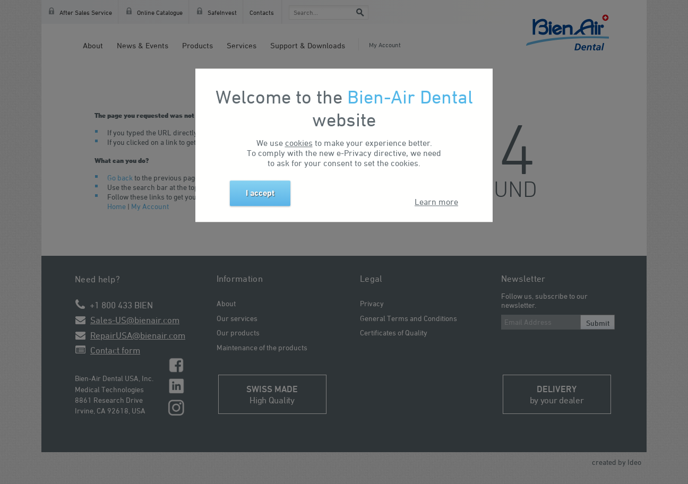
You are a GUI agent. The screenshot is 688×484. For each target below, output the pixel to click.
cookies (299, 143)
